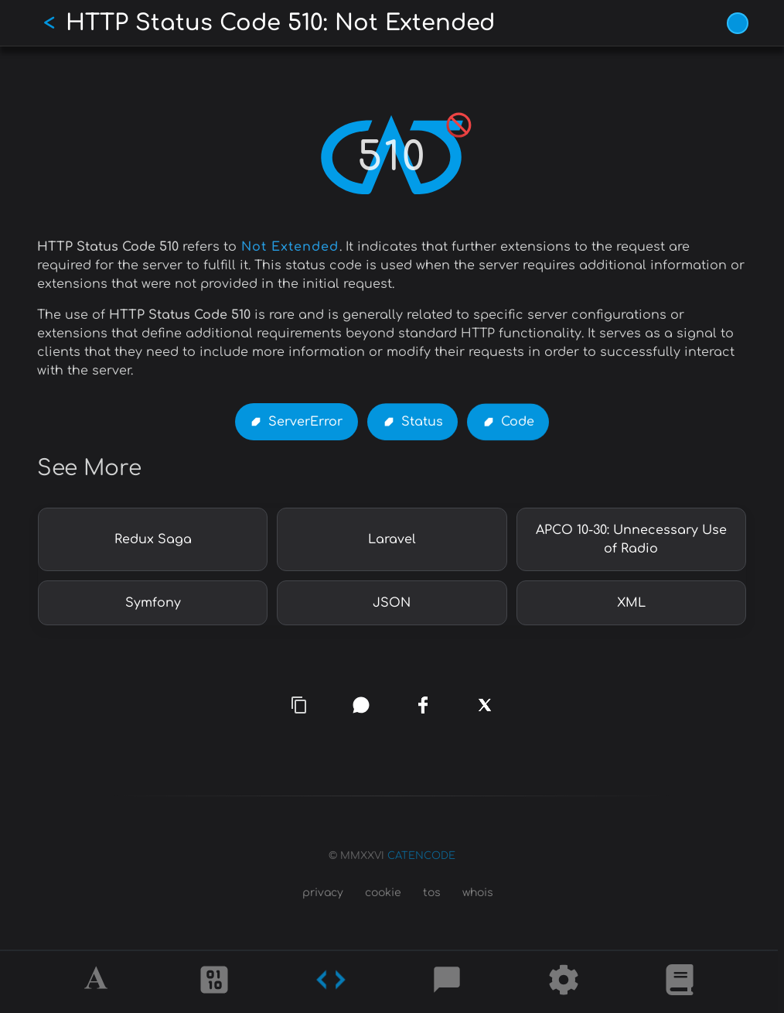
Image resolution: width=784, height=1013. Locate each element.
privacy (322, 892)
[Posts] (446, 982)
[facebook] (422, 705)
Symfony (153, 603)
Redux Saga (153, 539)
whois (477, 892)
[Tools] (563, 982)
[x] (484, 710)
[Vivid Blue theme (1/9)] (737, 23)
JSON (392, 603)
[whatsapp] (361, 705)
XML (631, 603)
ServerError (305, 422)
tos (432, 892)
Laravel (392, 539)
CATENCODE (421, 855)
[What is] (679, 982)
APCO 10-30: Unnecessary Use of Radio (631, 539)
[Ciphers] (214, 982)
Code (517, 422)
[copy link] (299, 705)
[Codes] (330, 982)
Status (422, 422)
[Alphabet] (98, 982)
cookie (383, 892)
